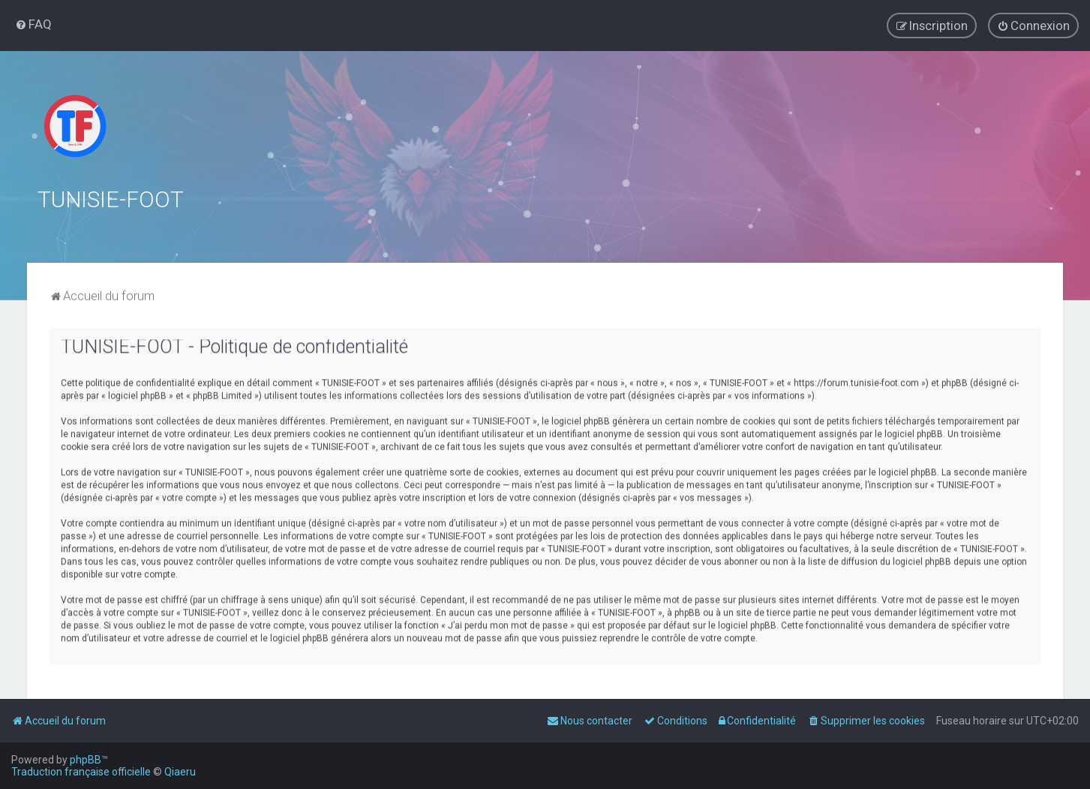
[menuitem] (33, 24)
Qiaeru (180, 772)
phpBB (85, 760)
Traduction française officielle (81, 772)
